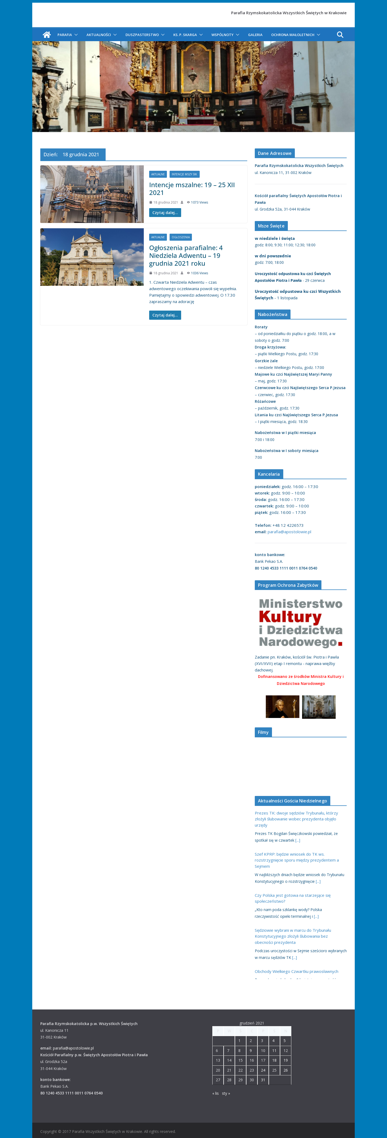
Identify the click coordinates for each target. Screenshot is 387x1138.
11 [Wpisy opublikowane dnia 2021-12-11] (274, 1050)
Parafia (65, 34)
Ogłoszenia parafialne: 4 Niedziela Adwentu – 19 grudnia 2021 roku (186, 255)
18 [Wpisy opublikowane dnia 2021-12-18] (274, 1060)
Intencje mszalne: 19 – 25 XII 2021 (192, 188)
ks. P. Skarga (185, 34)
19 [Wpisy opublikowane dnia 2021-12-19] (286, 1060)
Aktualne (158, 174)
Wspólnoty (223, 34)
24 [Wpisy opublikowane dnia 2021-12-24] (263, 1070)
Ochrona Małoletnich (292, 34)
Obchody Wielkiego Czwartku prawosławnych (296, 971)
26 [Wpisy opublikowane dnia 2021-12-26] (286, 1070)
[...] (297, 840)
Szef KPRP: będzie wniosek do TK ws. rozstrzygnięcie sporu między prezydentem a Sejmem (297, 860)
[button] (75, 34)
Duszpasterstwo (142, 34)
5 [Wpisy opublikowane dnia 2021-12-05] (285, 1040)
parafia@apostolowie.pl (289, 531)
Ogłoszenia (181, 237)
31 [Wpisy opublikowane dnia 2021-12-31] (263, 1079)
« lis (215, 1093)
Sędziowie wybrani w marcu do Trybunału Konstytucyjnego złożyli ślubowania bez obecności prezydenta (293, 936)
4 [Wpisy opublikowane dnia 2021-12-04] (273, 1040)
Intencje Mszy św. (185, 174)
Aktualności (99, 34)
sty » (226, 1093)
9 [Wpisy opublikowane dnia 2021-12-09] (251, 1050)
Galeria (255, 34)
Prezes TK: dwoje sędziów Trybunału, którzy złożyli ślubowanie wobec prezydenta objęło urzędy (296, 819)
